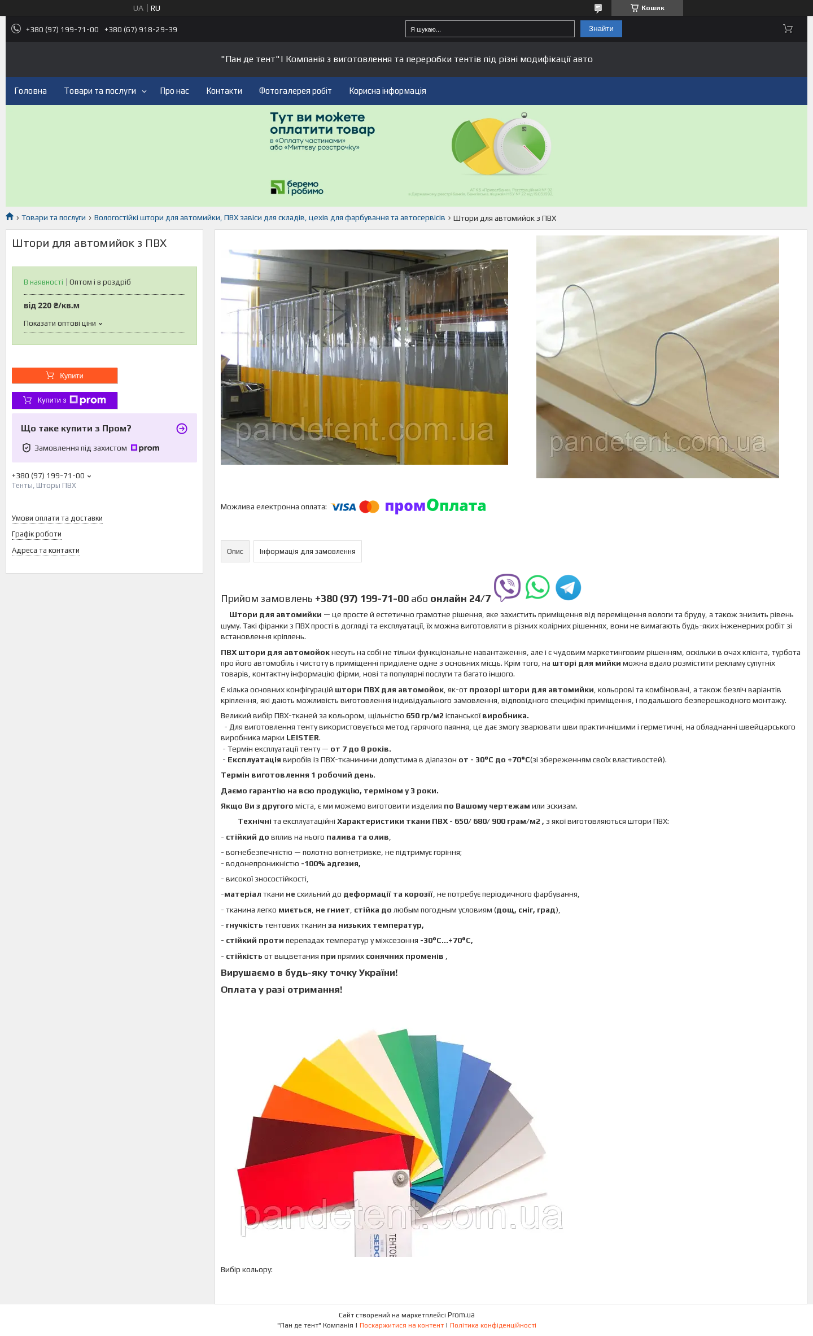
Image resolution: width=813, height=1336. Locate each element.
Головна (30, 90)
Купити (72, 376)
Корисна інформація (387, 90)
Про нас (174, 90)
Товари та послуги (100, 90)
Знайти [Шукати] (601, 28)
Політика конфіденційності (493, 1325)
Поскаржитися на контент (402, 1325)
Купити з (71, 400)
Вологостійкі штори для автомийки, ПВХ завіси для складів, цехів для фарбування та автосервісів (269, 217)
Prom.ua (461, 1315)
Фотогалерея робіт (295, 90)
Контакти (224, 90)
